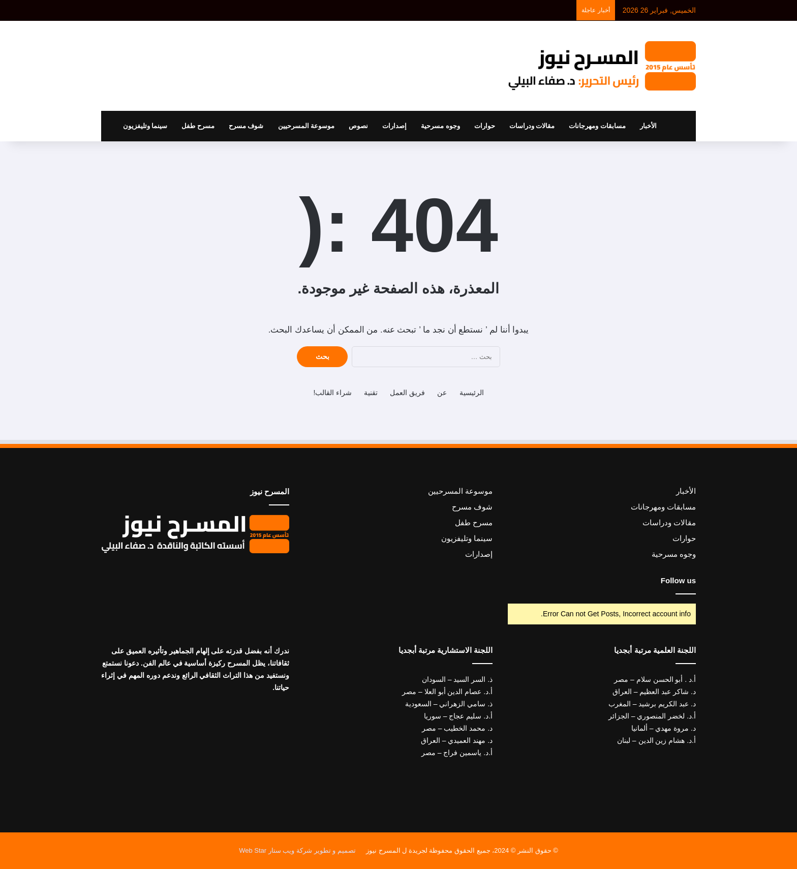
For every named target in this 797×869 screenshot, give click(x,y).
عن (442, 392)
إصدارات (394, 126)
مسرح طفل (197, 126)
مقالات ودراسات (532, 126)
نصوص (358, 126)
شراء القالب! (332, 392)
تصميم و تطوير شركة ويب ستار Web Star (297, 850)
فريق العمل (407, 392)
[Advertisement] (297, 62)
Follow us (678, 580)
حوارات (484, 126)
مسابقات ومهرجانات (597, 126)
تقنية (371, 392)
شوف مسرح (246, 126)
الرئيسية (471, 392)
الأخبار (648, 126)
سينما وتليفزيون (145, 126)
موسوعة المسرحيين (306, 126)
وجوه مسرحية (440, 126)
